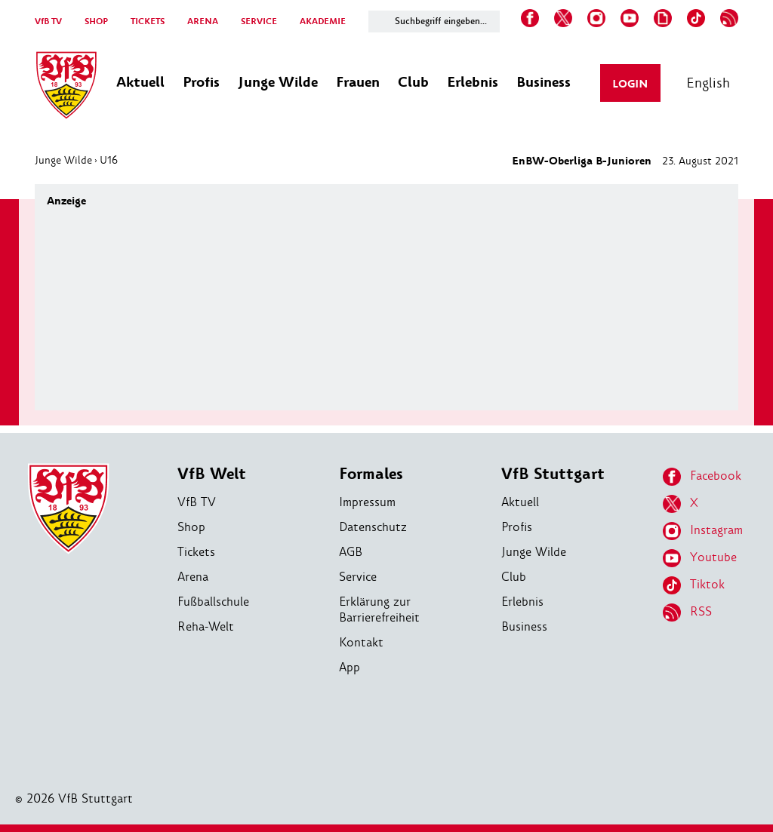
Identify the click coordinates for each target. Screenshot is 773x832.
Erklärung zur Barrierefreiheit (379, 609)
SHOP (96, 21)
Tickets (196, 552)
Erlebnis (522, 601)
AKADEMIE (323, 21)
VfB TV (48, 21)
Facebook (702, 477)
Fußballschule (213, 601)
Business (524, 626)
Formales (371, 474)
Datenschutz (373, 527)
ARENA (202, 21)
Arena (192, 577)
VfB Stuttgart (553, 474)
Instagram (703, 531)
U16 (109, 160)
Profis (516, 527)
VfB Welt (211, 474)
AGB (350, 552)
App (349, 667)
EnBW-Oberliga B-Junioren (581, 161)
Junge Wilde (63, 160)
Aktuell (520, 502)
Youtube (700, 558)
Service (358, 577)
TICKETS (148, 21)
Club (513, 577)
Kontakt (361, 642)
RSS (687, 612)
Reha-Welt (205, 626)
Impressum (367, 502)
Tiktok (694, 585)
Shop (191, 527)
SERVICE (259, 21)
